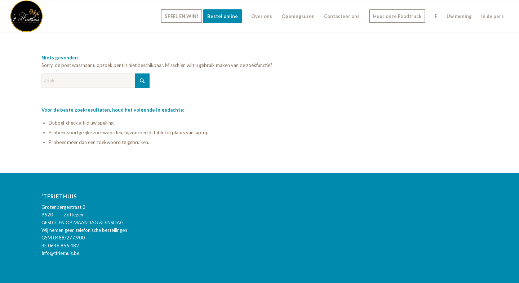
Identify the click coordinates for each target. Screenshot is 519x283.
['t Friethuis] (26, 16)
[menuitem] (181, 16)
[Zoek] (95, 80)
